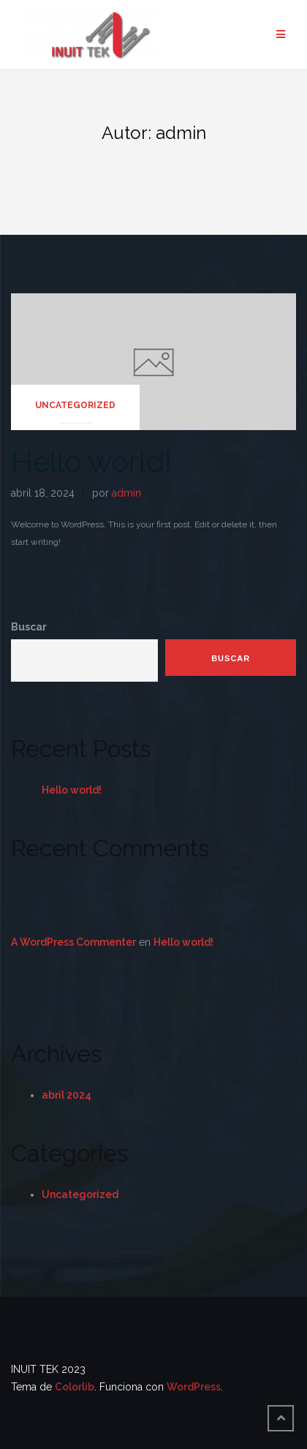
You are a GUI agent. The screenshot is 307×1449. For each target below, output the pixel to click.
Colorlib (74, 1387)
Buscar (29, 627)
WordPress (194, 1387)
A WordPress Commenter (73, 942)
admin (126, 493)
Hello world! (91, 461)
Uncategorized (75, 405)
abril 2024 (66, 1095)
